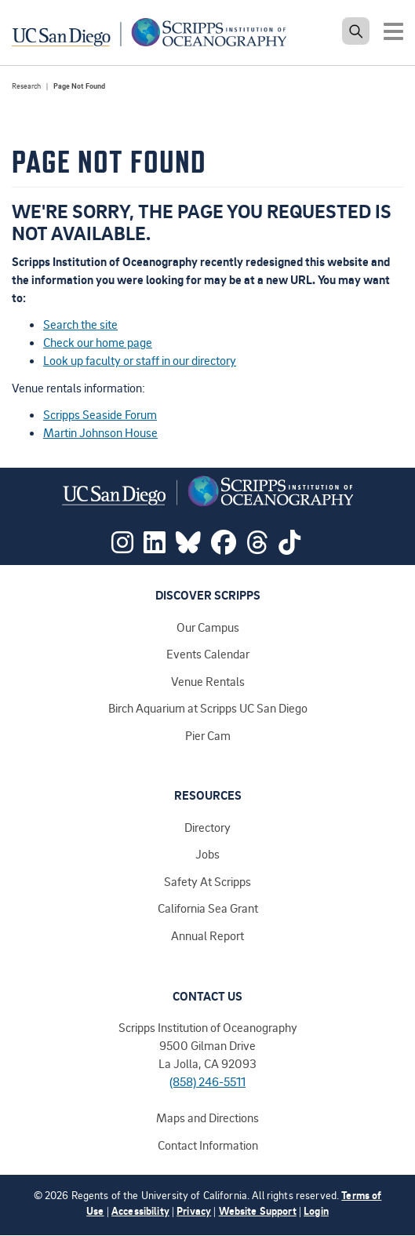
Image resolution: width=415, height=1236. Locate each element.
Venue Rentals (208, 681)
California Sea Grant (208, 908)
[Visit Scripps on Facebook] (223, 547)
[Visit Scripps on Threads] (257, 547)
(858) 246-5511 (207, 1081)
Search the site (80, 324)
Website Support (258, 1210)
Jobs (207, 854)
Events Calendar (207, 654)
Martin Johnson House (100, 432)
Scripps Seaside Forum (100, 414)
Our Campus (208, 627)
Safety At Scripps (207, 881)
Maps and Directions (207, 1117)
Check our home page (97, 342)
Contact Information (208, 1145)
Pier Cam (208, 735)
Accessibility (140, 1210)
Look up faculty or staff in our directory (139, 360)
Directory (207, 827)
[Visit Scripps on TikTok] (289, 547)
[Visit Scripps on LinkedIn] (155, 547)
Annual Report (207, 935)
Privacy (194, 1210)
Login (316, 1210)
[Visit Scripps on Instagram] (122, 547)
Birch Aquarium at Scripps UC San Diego (208, 708)
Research (26, 86)
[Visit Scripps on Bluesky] (188, 547)
